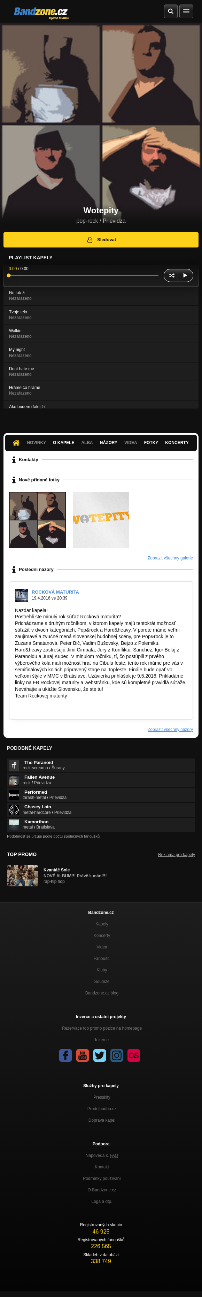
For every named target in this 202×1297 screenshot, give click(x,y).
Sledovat (101, 240)
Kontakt (102, 1167)
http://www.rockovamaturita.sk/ (48, 702)
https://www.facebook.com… (46, 709)
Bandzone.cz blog (101, 993)
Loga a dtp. (101, 1201)
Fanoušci (101, 958)
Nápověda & (102, 1155)
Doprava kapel (101, 1120)
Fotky (151, 442)
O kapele (63, 442)
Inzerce (102, 1039)
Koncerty (176, 442)
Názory (108, 442)
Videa (130, 442)
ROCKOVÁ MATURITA (55, 592)
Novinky (36, 442)
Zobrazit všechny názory (170, 729)
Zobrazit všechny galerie (170, 558)
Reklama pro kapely (176, 854)
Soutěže (101, 981)
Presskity (101, 1097)
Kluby (101, 970)
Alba (87, 442)
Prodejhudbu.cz (101, 1108)
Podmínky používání (102, 1178)
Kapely (101, 924)
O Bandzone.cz (101, 1190)
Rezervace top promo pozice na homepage (102, 1028)
